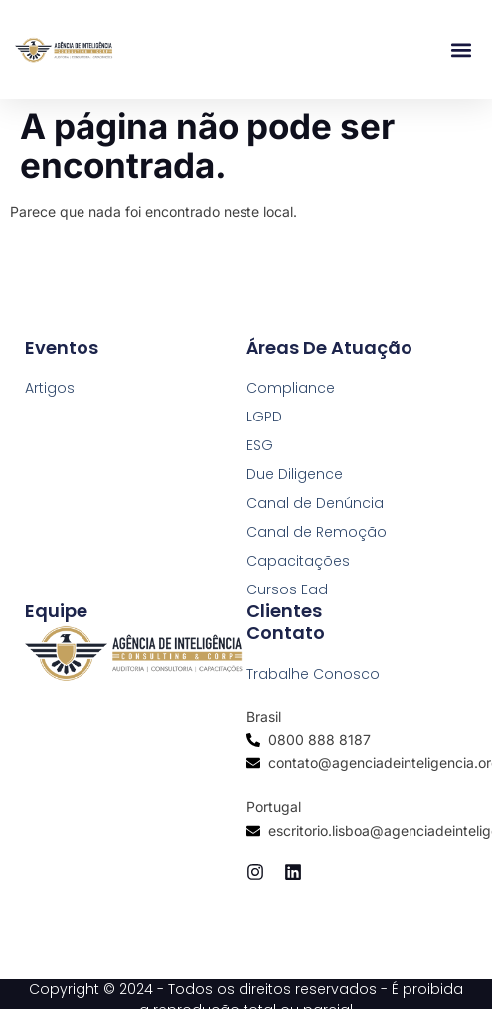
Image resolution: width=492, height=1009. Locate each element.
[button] (460, 50)
